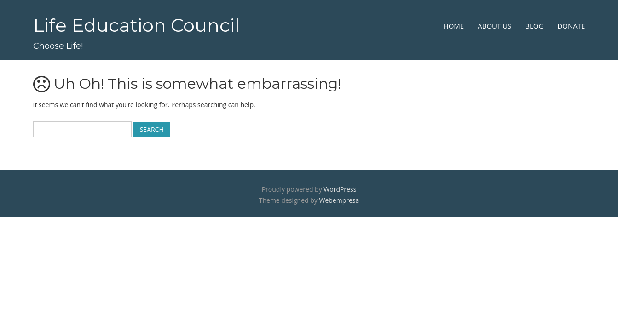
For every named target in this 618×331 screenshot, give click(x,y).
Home (454, 25)
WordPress (339, 189)
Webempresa (339, 200)
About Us (494, 25)
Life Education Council (136, 25)
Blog (534, 25)
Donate (571, 25)
